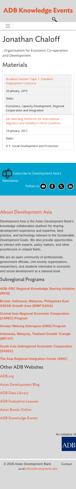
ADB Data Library (14, 393)
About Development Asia (26, 212)
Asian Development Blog (19, 385)
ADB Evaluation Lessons (19, 401)
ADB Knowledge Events (19, 418)
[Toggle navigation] (7, 26)
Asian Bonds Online (15, 410)
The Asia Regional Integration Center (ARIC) (33, 358)
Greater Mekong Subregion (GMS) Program (33, 326)
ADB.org (7, 376)
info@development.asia (42, 468)
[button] (54, 19)
